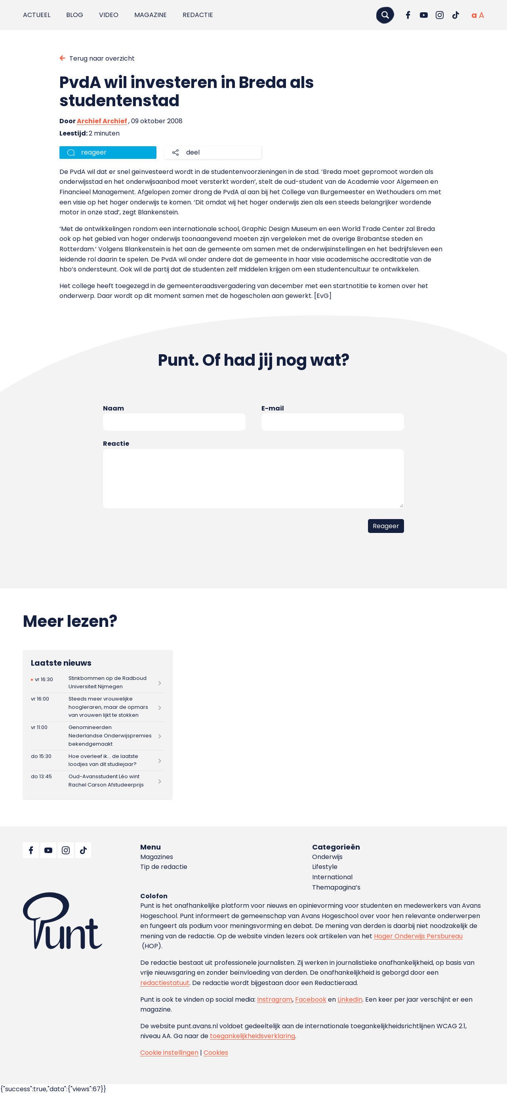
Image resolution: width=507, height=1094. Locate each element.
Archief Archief (102, 121)
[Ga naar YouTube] (424, 15)
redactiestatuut (164, 982)
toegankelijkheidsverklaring (252, 1036)
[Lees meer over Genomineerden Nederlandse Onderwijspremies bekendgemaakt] (97, 736)
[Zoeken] (385, 15)
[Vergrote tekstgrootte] (481, 15)
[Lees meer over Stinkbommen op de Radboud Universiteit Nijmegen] (97, 683)
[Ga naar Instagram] (440, 15)
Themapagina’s (336, 887)
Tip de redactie (163, 866)
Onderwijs (327, 856)
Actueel (36, 14)
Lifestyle (324, 866)
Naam (113, 408)
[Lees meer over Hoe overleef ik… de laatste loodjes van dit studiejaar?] (97, 760)
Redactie (198, 14)
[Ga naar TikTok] (455, 15)
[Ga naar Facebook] (408, 15)
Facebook (310, 999)
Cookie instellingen (169, 1052)
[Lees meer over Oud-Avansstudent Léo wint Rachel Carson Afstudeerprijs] (97, 781)
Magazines (156, 856)
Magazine (150, 14)
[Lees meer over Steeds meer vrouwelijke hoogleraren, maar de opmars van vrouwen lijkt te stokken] (97, 707)
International (332, 877)
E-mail (272, 408)
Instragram (274, 999)
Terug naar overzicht (102, 58)
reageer (94, 152)
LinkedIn (349, 999)
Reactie (116, 443)
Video (108, 14)
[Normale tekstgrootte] (474, 15)
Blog (74, 14)
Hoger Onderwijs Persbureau (418, 936)
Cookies (216, 1052)
